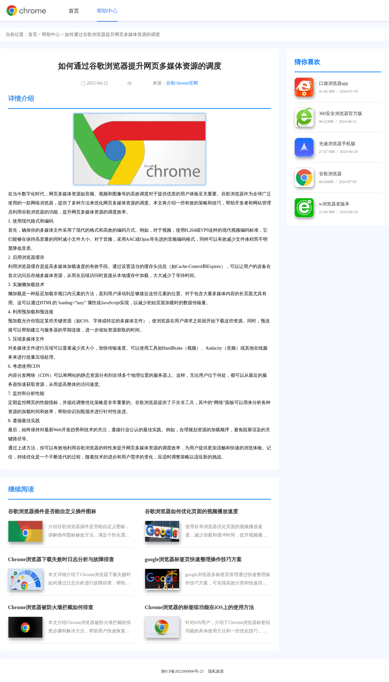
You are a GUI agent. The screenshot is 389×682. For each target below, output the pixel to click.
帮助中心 (107, 11)
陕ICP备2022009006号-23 (182, 671)
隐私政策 (216, 671)
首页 (74, 11)
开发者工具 (182, 402)
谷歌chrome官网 (182, 83)
